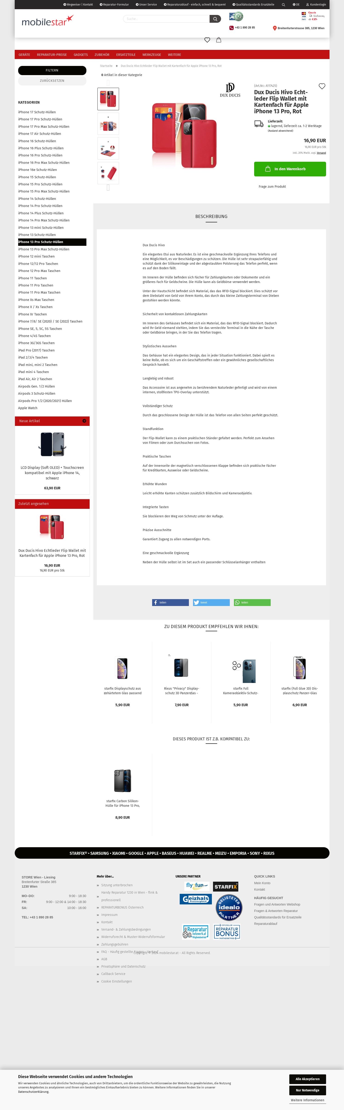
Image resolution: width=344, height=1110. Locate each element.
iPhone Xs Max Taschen (36, 300)
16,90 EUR (52, 565)
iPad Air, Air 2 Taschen (35, 379)
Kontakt (107, 922)
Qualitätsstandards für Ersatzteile (277, 917)
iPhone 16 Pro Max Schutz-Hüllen (44, 163)
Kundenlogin (316, 4)
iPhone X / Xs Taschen (35, 307)
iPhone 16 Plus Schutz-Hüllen (41, 148)
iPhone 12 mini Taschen (36, 256)
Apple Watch (27, 408)
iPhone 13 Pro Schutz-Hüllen (40, 242)
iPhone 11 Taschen (32, 278)
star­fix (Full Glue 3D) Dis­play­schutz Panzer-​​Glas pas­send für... (299, 690)
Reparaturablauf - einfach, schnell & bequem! (195, 4)
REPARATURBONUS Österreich (122, 907)
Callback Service (113, 974)
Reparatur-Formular (114, 4)
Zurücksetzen (52, 81)
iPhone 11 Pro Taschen (35, 285)
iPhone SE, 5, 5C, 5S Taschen (40, 329)
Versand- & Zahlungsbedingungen (126, 930)
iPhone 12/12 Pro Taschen (38, 264)
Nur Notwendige (307, 1090)
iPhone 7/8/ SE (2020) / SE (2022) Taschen (50, 321)
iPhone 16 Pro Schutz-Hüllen (40, 155)
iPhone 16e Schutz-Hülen (37, 170)
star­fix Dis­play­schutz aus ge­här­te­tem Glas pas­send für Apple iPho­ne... (123, 690)
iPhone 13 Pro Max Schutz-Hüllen (43, 249)
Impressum (109, 915)
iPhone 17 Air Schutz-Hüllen (39, 134)
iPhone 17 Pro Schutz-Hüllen (40, 119)
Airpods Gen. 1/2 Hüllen (36, 386)
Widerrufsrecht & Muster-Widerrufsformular (133, 937)
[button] (170, 602)
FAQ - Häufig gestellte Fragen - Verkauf (129, 952)
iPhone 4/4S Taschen (34, 336)
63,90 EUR (52, 488)
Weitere (174, 55)
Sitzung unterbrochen (117, 885)
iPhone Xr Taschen (32, 314)
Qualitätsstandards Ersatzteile (253, 4)
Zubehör (102, 55)
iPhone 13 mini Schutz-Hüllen (41, 228)
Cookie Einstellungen (116, 981)
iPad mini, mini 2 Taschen (37, 365)
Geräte (24, 55)
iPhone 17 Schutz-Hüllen (37, 112)
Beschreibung (211, 216)
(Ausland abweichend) (280, 130)
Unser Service (146, 4)
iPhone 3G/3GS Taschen (36, 343)
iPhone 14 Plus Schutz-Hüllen (41, 213)
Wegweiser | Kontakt (78, 4)
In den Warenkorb (285, 168)
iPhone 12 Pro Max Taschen (39, 271)
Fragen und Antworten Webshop (277, 904)
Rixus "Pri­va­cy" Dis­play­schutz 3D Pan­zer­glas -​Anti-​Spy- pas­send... (181, 690)
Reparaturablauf (265, 924)
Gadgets (81, 55)
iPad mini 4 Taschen (33, 372)
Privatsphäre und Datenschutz (123, 966)
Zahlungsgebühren (114, 944)
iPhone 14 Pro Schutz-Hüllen (40, 206)
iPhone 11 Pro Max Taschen (39, 292)
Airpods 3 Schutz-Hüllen (36, 393)
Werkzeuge (151, 55)
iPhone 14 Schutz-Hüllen (37, 199)
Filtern (52, 70)
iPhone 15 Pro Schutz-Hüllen (40, 184)
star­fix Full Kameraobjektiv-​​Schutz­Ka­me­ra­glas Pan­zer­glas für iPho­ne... (240, 690)
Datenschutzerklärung (33, 1091)
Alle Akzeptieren (308, 1079)
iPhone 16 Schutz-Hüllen (37, 141)
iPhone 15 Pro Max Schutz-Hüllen (44, 191)
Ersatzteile (126, 55)
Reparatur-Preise (52, 55)
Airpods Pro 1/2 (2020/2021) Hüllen (45, 401)
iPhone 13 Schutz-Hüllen (37, 235)
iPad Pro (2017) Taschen (36, 350)
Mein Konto (262, 883)
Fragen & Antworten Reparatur (276, 911)
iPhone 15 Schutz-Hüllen (37, 177)
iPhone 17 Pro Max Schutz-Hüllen (43, 127)
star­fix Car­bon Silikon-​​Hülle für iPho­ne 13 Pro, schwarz (122, 803)
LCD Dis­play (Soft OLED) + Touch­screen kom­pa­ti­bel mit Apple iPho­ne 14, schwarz (52, 472)
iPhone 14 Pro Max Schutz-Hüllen (44, 220)
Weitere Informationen (307, 1100)
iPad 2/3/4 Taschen (33, 357)
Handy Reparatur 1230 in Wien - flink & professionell (129, 896)
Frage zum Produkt (272, 187)
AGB (104, 959)
